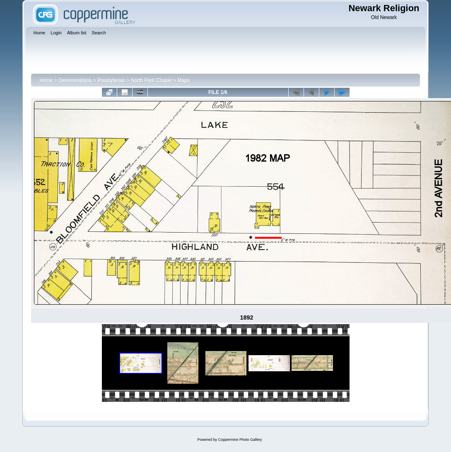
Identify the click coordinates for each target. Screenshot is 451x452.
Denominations (75, 80)
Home (46, 80)
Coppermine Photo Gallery (240, 440)
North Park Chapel (151, 80)
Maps (183, 80)
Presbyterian (111, 80)
